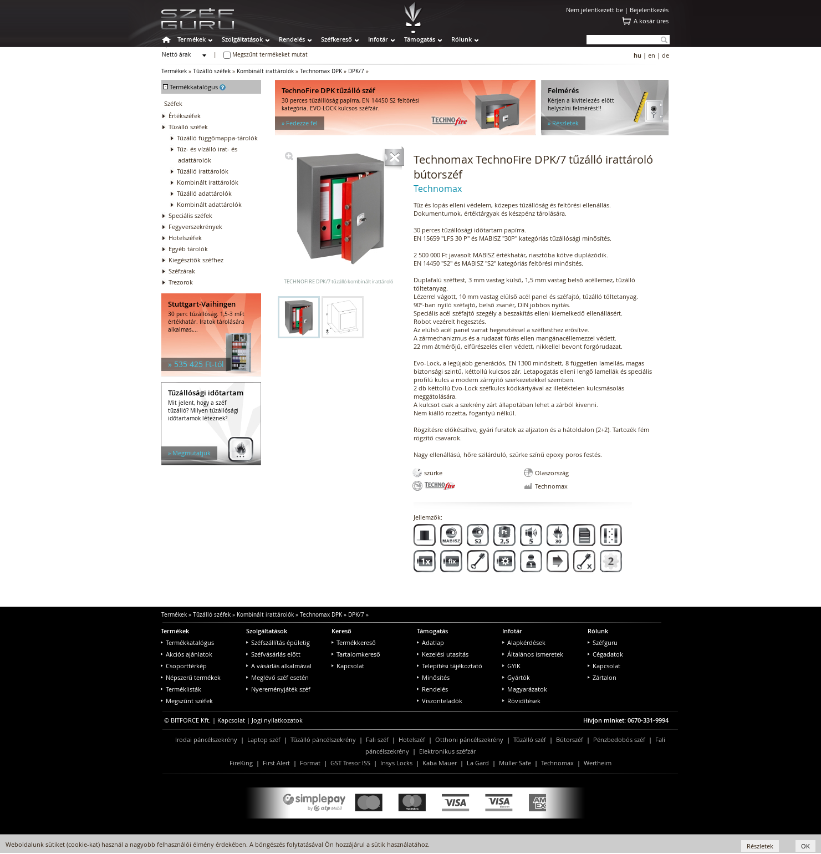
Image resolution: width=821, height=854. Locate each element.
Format (310, 763)
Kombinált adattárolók (209, 204)
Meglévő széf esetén (277, 677)
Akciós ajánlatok (186, 654)
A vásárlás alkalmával (279, 666)
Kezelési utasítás (442, 654)
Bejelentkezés (649, 10)
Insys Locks (396, 763)
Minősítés (433, 677)
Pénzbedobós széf (619, 739)
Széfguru (603, 642)
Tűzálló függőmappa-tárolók (217, 138)
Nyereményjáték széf (278, 689)
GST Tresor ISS (350, 763)
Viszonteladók (439, 701)
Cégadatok (605, 654)
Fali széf (377, 739)
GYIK (511, 666)
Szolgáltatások (242, 39)
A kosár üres (651, 21)
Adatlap (430, 642)
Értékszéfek (185, 115)
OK (805, 846)
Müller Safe (515, 763)
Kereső (341, 631)
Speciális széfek (190, 215)
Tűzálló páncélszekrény (323, 739)
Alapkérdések (523, 642)
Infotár (378, 39)
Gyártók (516, 677)
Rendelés (292, 39)
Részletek (760, 846)
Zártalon (602, 677)
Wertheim (597, 763)
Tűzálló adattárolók (204, 193)
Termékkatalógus (187, 642)
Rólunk (461, 39)
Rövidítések (521, 701)
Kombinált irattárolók (265, 71)
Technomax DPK (321, 71)
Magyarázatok (524, 689)
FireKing (241, 763)
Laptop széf (264, 739)
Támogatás (419, 39)
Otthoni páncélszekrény (469, 739)
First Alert (276, 763)
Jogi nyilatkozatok (277, 720)
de (665, 55)
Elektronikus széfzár (447, 751)
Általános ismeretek (532, 654)
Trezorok (181, 282)
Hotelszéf (412, 739)
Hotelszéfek (185, 237)
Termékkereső (354, 642)
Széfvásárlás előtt (273, 654)
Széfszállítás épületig (278, 642)
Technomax (557, 763)
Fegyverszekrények (195, 226)
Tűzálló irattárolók (202, 171)
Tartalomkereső (356, 654)
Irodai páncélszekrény (206, 739)
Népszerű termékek (191, 677)
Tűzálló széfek (212, 71)
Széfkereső (336, 39)
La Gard (478, 763)
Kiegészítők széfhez (196, 260)
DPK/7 (356, 71)
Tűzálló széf (529, 739)
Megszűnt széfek (187, 701)
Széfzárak (182, 271)
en (651, 55)
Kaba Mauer (439, 763)
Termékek (191, 39)
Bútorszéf (569, 739)
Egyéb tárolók (188, 249)
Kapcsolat (348, 666)
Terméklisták (181, 689)
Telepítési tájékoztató (449, 666)
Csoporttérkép (184, 666)
